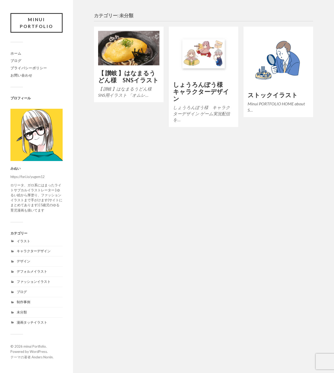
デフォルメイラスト (32, 271)
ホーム (15, 53)
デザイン (23, 261)
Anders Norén (42, 357)
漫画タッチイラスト (32, 322)
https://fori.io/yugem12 (27, 177)
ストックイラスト (273, 95)
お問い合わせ (21, 75)
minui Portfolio (36, 23)
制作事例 (23, 302)
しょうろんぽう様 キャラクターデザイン (201, 91)
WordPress (38, 351)
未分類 (22, 312)
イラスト (23, 241)
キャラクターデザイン (34, 251)
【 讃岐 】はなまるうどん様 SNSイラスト (128, 77)
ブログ (15, 61)
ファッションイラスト (34, 281)
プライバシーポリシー (28, 68)
